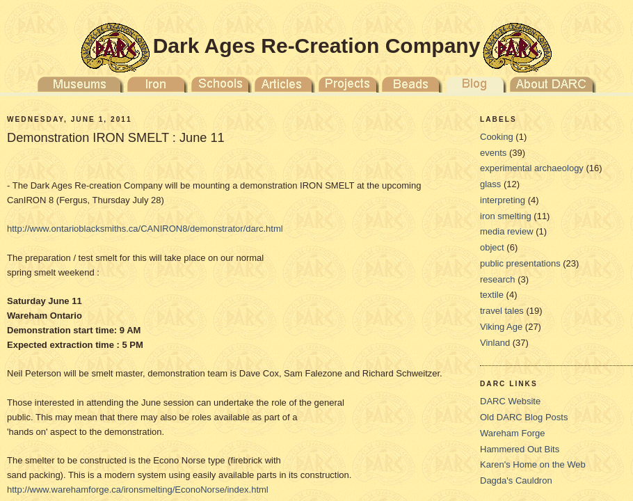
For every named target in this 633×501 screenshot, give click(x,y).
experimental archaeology (532, 168)
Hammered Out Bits (519, 449)
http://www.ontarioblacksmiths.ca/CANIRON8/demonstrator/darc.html (145, 228)
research (497, 279)
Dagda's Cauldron (516, 480)
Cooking (496, 137)
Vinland (495, 342)
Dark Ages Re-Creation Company (317, 45)
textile (492, 294)
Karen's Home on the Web (533, 464)
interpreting (502, 200)
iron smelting (505, 216)
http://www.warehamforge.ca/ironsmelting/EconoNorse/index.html (138, 489)
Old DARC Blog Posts (524, 417)
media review (507, 231)
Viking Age (501, 326)
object (492, 247)
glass (490, 184)
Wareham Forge (512, 433)
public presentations (520, 263)
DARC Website (510, 401)
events (493, 153)
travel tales (502, 310)
